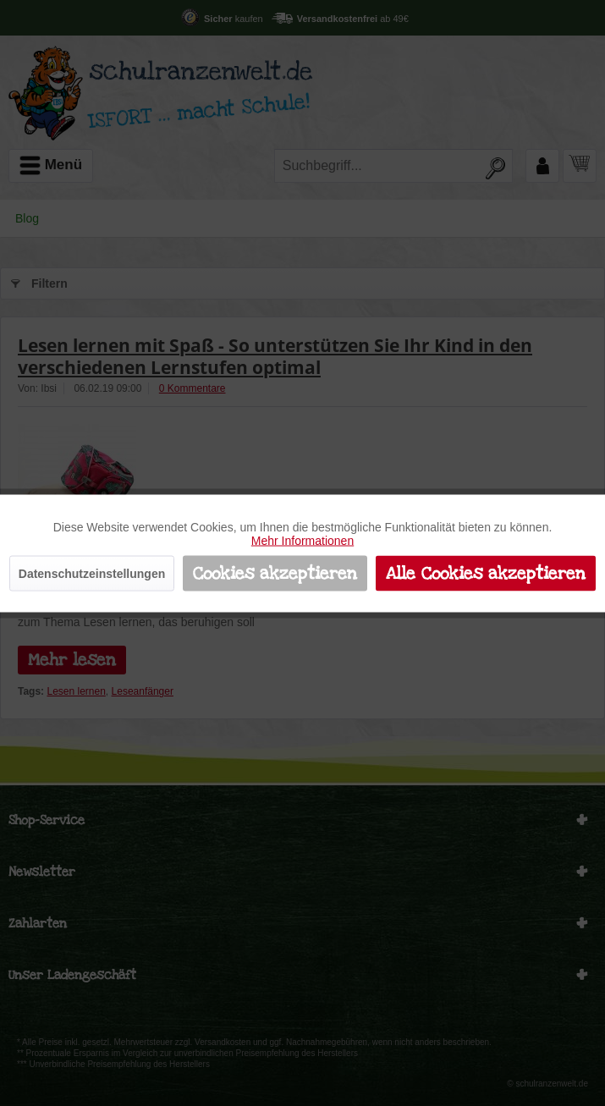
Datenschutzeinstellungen (92, 573)
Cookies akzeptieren (275, 573)
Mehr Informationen (302, 540)
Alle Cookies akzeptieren (486, 573)
